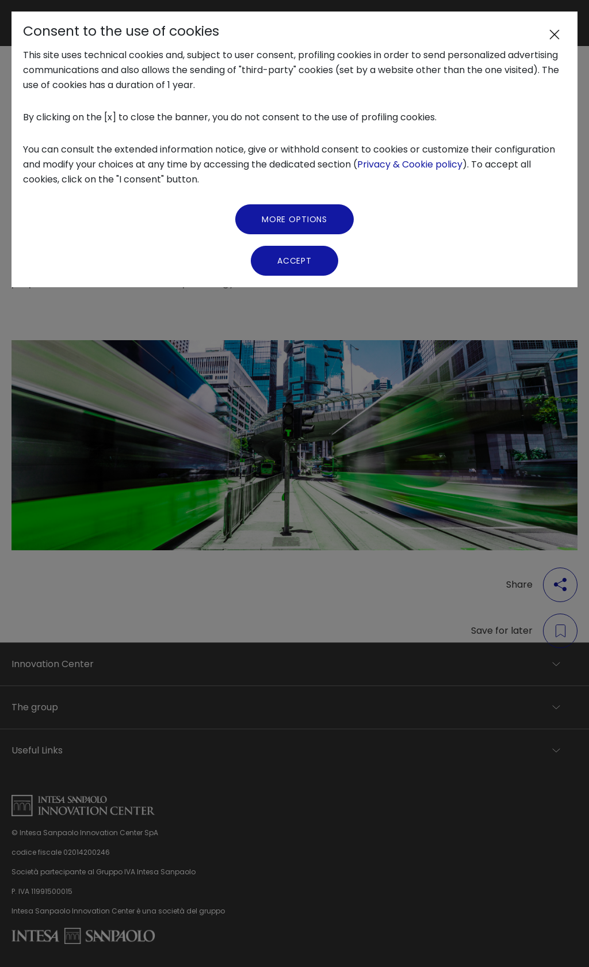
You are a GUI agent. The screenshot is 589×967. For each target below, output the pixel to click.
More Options (294, 219)
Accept (294, 261)
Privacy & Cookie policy (409, 164)
